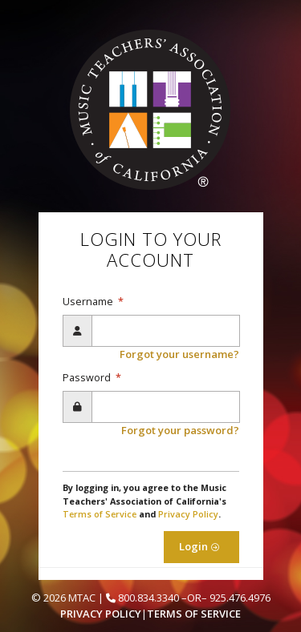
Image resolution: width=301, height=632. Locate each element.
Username (89, 301)
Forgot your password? (180, 430)
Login (201, 546)
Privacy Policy (188, 514)
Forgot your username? (179, 354)
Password (88, 377)
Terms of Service (99, 514)
